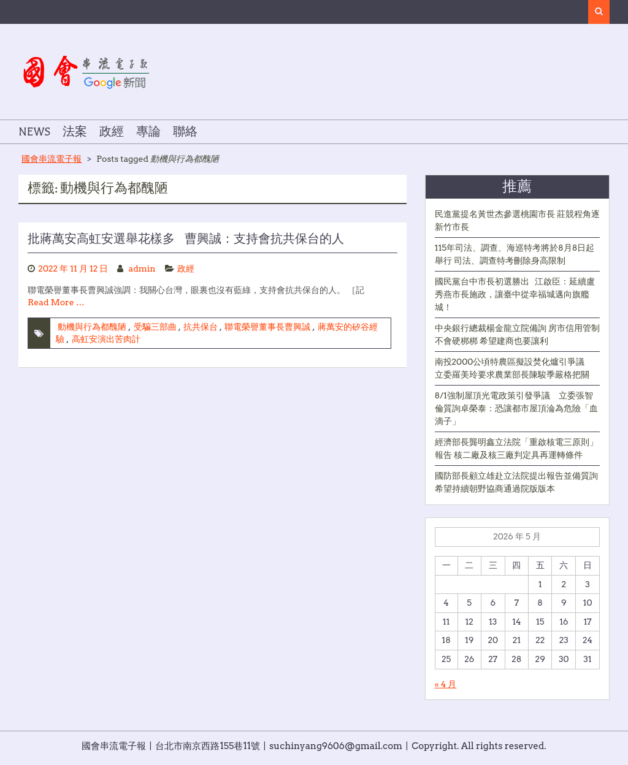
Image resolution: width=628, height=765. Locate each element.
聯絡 (185, 132)
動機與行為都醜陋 (92, 327)
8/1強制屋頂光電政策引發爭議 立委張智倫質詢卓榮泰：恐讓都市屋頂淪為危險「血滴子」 (516, 408)
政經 (111, 132)
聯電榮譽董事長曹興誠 (267, 327)
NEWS (34, 132)
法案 (75, 132)
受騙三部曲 (155, 327)
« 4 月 (446, 684)
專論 (148, 132)
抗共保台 (200, 327)
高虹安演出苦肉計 (106, 339)
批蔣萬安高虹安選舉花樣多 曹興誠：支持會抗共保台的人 (186, 239)
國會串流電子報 (51, 159)
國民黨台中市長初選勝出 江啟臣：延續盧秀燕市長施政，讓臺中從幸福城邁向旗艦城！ (515, 294)
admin (142, 268)
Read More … (56, 302)
